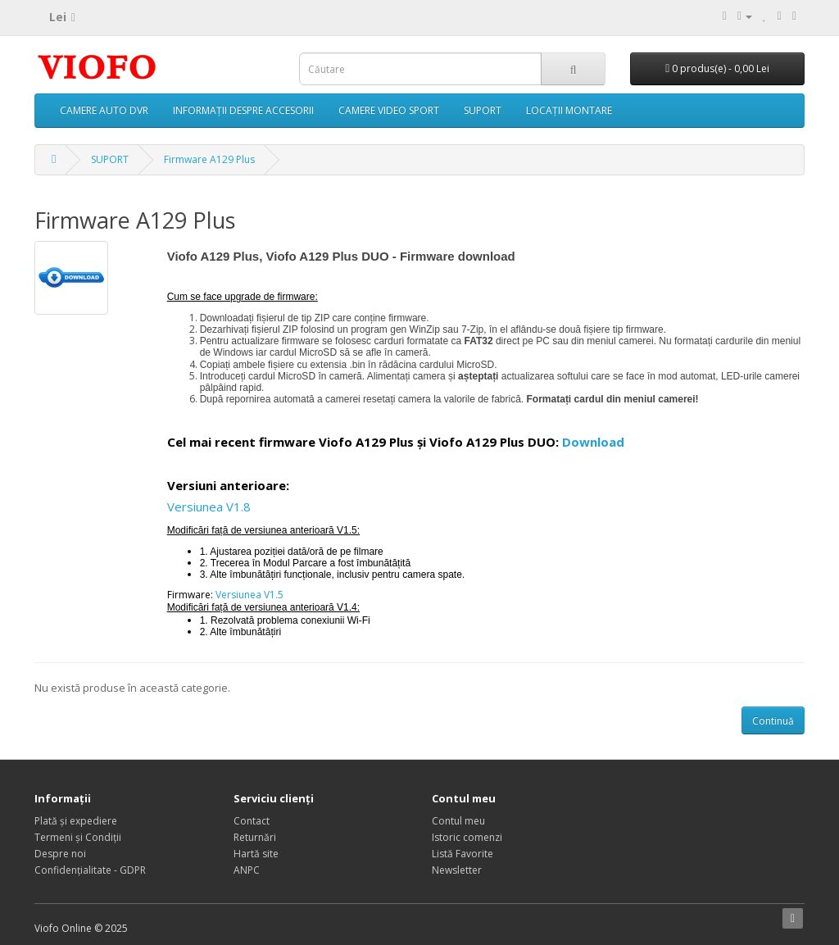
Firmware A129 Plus (209, 159)
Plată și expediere (75, 821)
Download (593, 442)
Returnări (255, 837)
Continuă (773, 721)
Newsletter (457, 870)
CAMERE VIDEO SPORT (388, 110)
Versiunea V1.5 (249, 595)
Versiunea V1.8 (209, 506)
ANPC (247, 870)
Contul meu (458, 821)
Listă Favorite (462, 854)
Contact (252, 821)
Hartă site (256, 854)
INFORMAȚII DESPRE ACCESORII (243, 110)
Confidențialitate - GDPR (90, 870)
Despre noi (60, 854)
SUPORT (482, 110)
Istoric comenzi (467, 837)
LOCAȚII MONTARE (569, 110)
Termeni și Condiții (77, 837)
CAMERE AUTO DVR (104, 110)
